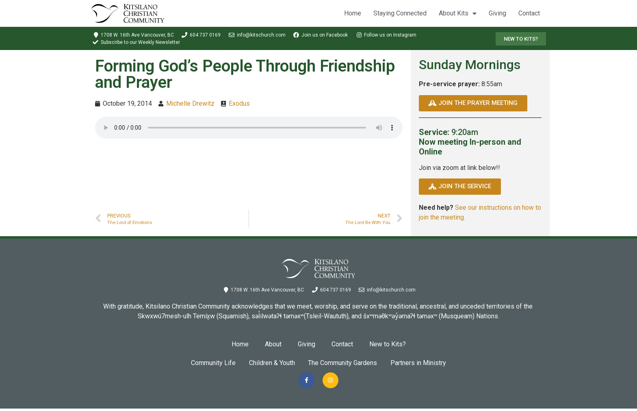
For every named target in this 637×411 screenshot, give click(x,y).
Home (352, 13)
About (273, 344)
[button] (521, 39)
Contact (529, 13)
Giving (497, 13)
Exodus (239, 103)
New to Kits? (387, 344)
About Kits (458, 13)
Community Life (208, 363)
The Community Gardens (344, 363)
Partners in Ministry (423, 363)
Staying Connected (400, 13)
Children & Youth (270, 363)
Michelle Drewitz (190, 103)
